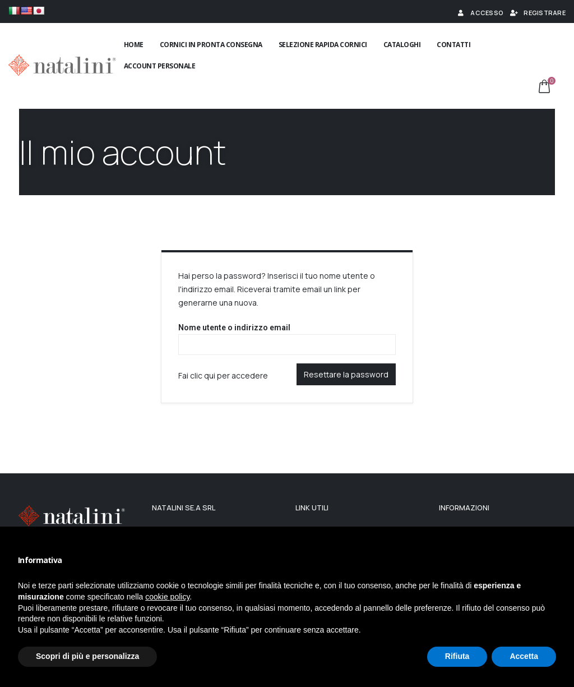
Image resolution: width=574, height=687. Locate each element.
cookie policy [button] (167, 596)
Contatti (453, 44)
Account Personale (160, 66)
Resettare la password (346, 374)
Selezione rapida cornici (323, 44)
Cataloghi (402, 44)
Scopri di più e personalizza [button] (87, 656)
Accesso (479, 12)
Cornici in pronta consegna (211, 44)
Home (134, 44)
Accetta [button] (524, 656)
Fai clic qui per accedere (223, 375)
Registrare (537, 12)
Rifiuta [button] (457, 656)
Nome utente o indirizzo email (234, 327)
